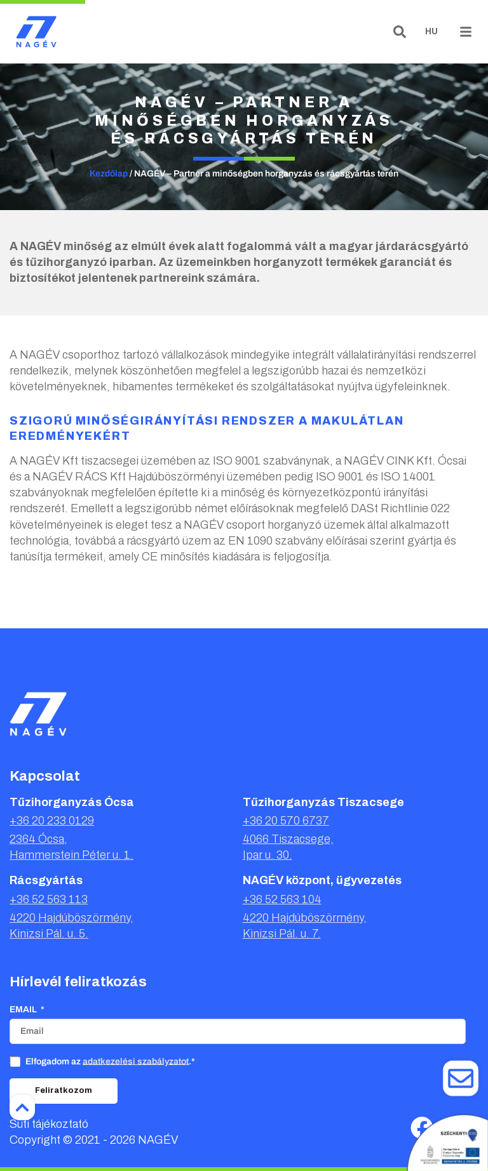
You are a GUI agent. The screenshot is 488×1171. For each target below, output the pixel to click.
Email (24, 1009)
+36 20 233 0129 (52, 820)
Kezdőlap (109, 173)
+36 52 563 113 (49, 899)
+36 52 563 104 (282, 899)
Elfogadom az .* (110, 1061)
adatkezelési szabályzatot (136, 1061)
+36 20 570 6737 (286, 820)
